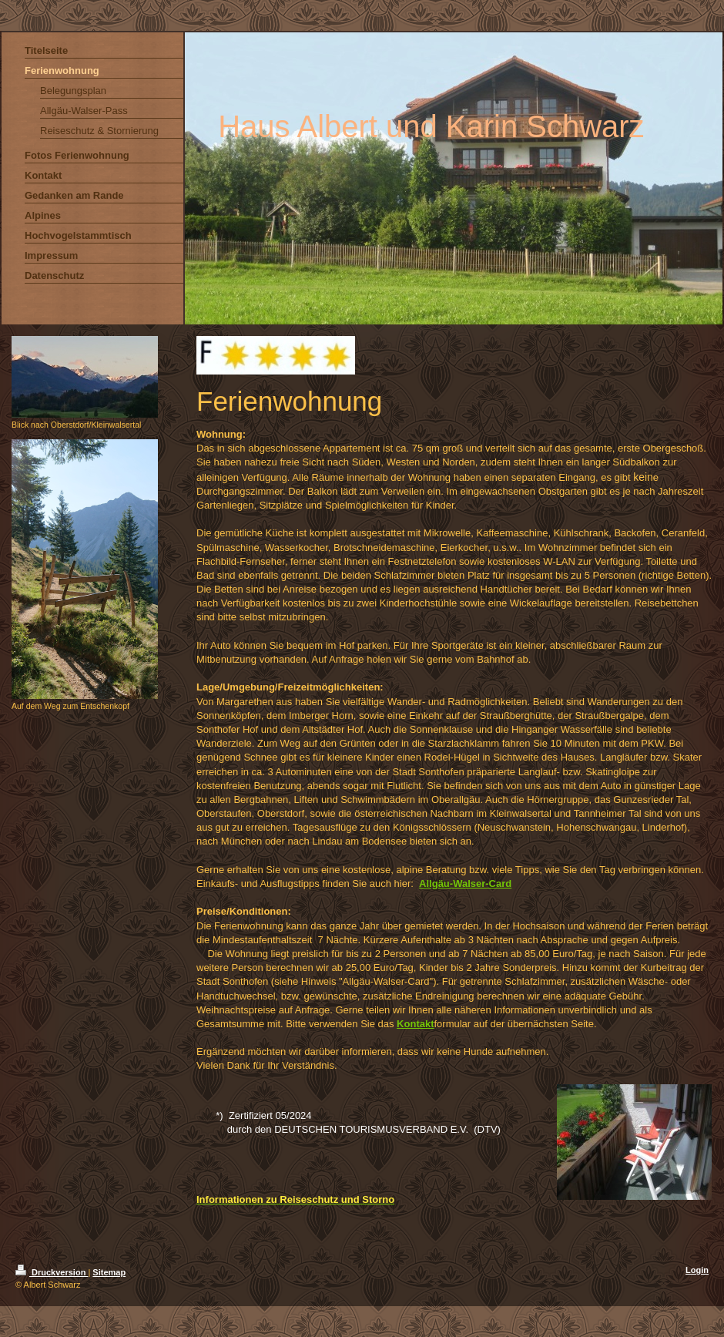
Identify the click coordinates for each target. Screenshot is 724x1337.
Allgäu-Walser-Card (465, 883)
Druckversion (51, 1272)
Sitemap (109, 1272)
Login (697, 1270)
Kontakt (415, 1024)
